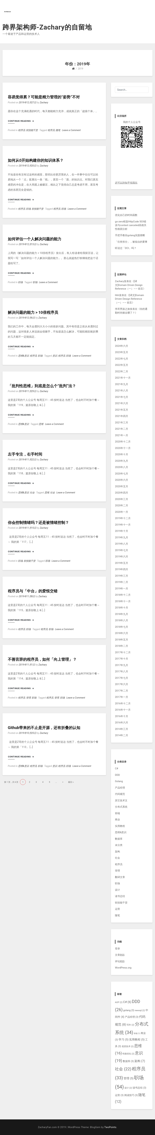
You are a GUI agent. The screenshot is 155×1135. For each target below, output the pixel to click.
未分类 (118, 845)
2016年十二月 (123, 703)
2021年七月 (121, 397)
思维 (41, 424)
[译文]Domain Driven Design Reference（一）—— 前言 (129, 285)
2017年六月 (121, 684)
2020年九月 (121, 460)
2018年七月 (121, 626)
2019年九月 (121, 537)
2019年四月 (121, 569)
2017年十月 (121, 658)
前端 (117, 813)
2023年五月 (121, 352)
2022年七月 (121, 358)
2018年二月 (121, 645)
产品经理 (120, 787)
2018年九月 (121, 614)
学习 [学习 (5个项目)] (123, 1039)
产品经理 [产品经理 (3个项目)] (132, 1017)
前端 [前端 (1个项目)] (137, 1033)
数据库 (118, 838)
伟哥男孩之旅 (122, 308)
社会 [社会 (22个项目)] (123, 1069)
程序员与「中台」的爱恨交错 (32, 591)
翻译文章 (120, 877)
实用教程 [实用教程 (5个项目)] (137, 1039)
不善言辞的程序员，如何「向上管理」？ (42, 659)
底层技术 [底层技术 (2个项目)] (128, 1046)
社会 (32, 492)
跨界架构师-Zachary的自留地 (47, 27)
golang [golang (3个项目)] (128, 1010)
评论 (119, 961)
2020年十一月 (123, 448)
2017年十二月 (123, 652)
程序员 (21, 130)
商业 (117, 819)
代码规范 (120, 794)
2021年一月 (121, 435)
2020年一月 (121, 511)
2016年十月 (121, 716)
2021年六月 (121, 403)
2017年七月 (121, 677)
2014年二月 (121, 735)
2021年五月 (121, 409)
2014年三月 (121, 729)
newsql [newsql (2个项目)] (140, 1010)
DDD (117, 774)
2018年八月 (121, 620)
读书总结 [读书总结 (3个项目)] (139, 1087)
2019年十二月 (123, 518)
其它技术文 (121, 800)
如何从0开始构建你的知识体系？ (35, 160)
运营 (117, 908)
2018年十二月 (123, 594)
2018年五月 (121, 639)
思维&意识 (23, 355)
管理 (28, 697)
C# (116, 768)
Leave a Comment (71, 130)
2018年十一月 (123, 601)
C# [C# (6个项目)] (127, 1002)
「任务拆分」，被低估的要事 (131, 241)
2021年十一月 (123, 377)
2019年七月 (121, 550)
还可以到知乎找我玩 (126, 182)
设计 (117, 889)
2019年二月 (121, 582)
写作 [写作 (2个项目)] (130, 1025)
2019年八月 (121, 543)
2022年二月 (121, 371)
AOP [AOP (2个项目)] (118, 1002)
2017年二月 (121, 690)
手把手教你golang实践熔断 (130, 235)
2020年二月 (121, 505)
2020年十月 (121, 454)
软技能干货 (32, 130)
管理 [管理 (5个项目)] (128, 1078)
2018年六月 (121, 633)
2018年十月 (121, 607)
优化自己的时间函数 (126, 215)
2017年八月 (121, 671)
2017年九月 (121, 665)
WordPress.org (123, 967)
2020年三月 (121, 499)
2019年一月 (121, 588)
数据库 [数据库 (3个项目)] (128, 1061)
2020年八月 (121, 467)
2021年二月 (121, 428)
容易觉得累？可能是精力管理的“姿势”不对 (44, 97)
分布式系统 (121, 806)
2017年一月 (121, 697)
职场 (28, 208)
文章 (119, 954)
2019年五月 (121, 563)
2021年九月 (121, 384)
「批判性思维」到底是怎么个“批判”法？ (42, 386)
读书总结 (120, 896)
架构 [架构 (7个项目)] (139, 1061)
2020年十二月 (123, 441)
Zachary (44, 102)
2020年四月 (121, 492)
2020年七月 (121, 473)
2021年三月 (121, 422)
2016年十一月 (123, 709)
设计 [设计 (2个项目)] (128, 1088)
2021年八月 (121, 390)
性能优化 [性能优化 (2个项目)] (128, 1053)
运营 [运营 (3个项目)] (119, 1095)
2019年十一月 (123, 524)
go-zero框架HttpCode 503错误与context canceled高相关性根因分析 (130, 225)
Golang (119, 781)
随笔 (58, 130)
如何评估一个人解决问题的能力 (34, 239)
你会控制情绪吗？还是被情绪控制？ (38, 522)
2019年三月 (121, 575)
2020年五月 (121, 486)
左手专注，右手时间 (25, 454)
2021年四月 (121, 416)
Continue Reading (21, 121)
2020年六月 (121, 479)
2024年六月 (121, 345)
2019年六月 (121, 556)
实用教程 (120, 826)
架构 (117, 851)
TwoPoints (110, 1127)
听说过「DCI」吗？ (125, 248)
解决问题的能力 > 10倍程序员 (33, 312)
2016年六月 (121, 722)
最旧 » (71, 782)
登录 (117, 948)
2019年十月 (121, 531)
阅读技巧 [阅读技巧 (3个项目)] (131, 1095)
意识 (54, 355)
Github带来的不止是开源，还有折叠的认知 (44, 728)
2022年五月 (121, 365)
